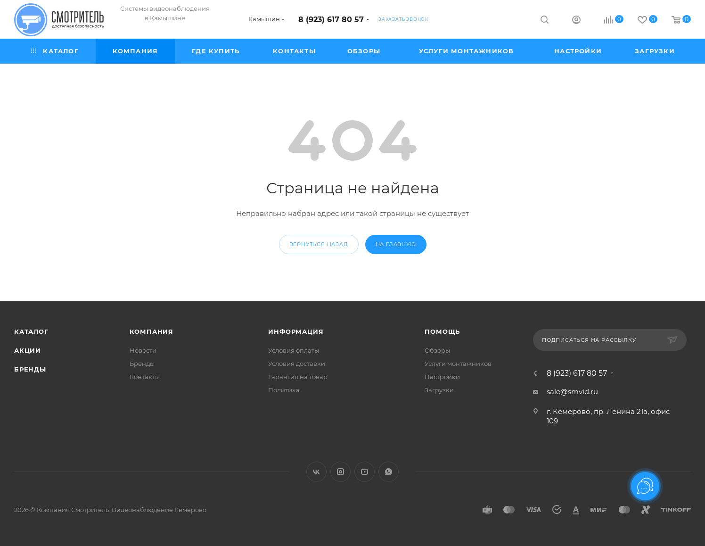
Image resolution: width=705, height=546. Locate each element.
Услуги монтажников (458, 363)
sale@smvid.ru (572, 391)
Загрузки (439, 390)
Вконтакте (316, 472)
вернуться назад (318, 244)
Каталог (31, 331)
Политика (284, 390)
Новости (143, 350)
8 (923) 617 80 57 (331, 19)
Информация (295, 331)
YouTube (364, 472)
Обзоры (437, 350)
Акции (27, 350)
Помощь (442, 331)
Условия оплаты (293, 350)
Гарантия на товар (298, 377)
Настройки (442, 377)
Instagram (340, 472)
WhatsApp (388, 472)
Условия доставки (296, 363)
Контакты (145, 377)
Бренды (30, 369)
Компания (151, 331)
